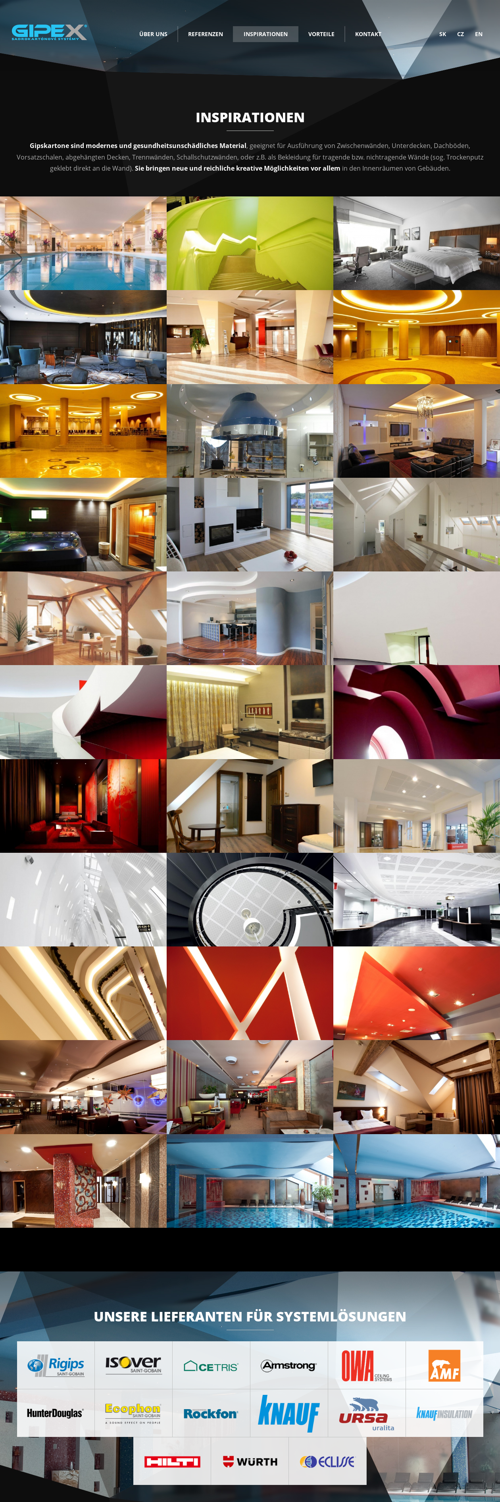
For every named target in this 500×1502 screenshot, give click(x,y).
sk (442, 34)
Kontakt (368, 34)
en (479, 34)
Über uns (153, 34)
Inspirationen (266, 34)
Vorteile (321, 34)
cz (460, 34)
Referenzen (205, 34)
